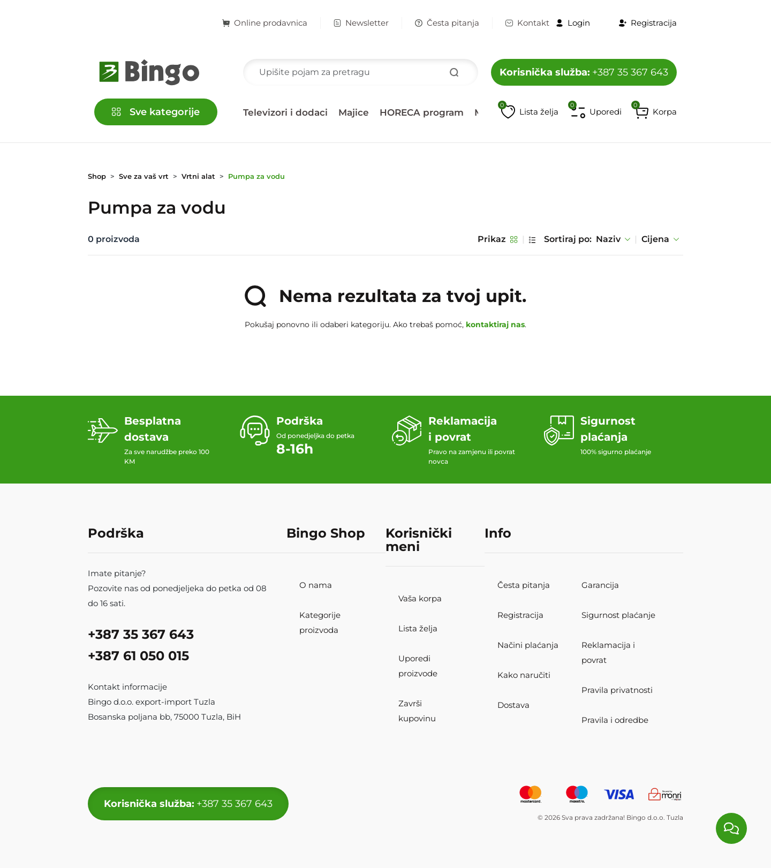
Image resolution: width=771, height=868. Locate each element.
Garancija (600, 585)
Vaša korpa (420, 598)
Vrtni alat (198, 176)
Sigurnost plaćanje (618, 615)
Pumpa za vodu (256, 176)
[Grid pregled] (513, 239)
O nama (315, 585)
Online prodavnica (264, 23)
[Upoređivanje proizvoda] (596, 112)
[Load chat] (731, 828)
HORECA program (422, 112)
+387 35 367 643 (584, 72)
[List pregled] (532, 239)
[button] (655, 112)
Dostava (513, 705)
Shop (97, 176)
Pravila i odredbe (614, 720)
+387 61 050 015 (138, 656)
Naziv (613, 239)
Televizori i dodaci (285, 112)
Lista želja (417, 628)
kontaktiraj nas (495, 324)
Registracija (520, 615)
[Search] (360, 72)
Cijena (660, 239)
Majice (353, 112)
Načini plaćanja (527, 645)
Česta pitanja (447, 23)
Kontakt (527, 23)
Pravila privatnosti (617, 690)
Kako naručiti (523, 675)
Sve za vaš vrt (144, 176)
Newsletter (361, 23)
